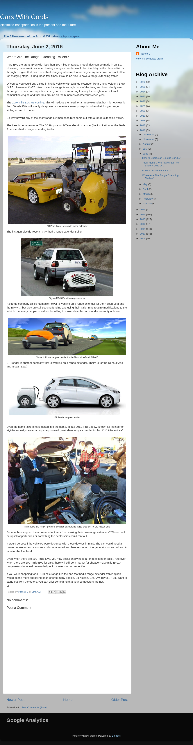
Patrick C (145, 53)
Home (67, 700)
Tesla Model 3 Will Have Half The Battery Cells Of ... (160, 164)
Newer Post (15, 700)
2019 (143, 115)
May (145, 184)
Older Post (119, 700)
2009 (143, 238)
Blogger (116, 735)
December (149, 134)
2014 (143, 214)
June (146, 153)
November (149, 139)
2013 (143, 219)
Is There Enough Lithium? (156, 170)
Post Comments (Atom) (34, 707)
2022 (143, 101)
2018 (143, 120)
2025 (143, 87)
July (145, 148)
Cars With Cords (24, 17)
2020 (143, 110)
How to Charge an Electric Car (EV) (161, 158)
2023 (143, 96)
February (148, 198)
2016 (143, 130)
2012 (143, 224)
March (146, 194)
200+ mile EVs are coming (28, 102)
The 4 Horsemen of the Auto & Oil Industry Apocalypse (41, 36)
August (147, 144)
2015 (143, 209)
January (147, 203)
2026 (143, 82)
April (146, 189)
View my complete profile (150, 58)
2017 (143, 125)
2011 (143, 229)
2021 (143, 106)
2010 (143, 233)
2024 (143, 91)
